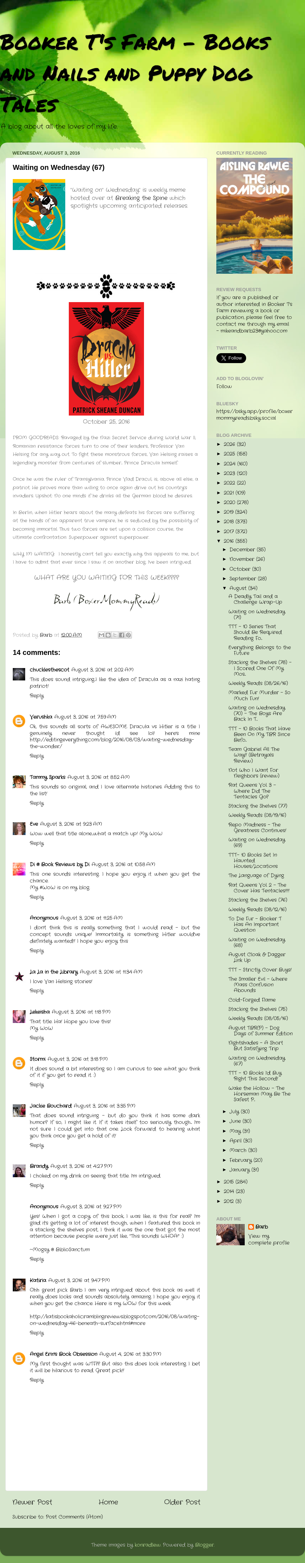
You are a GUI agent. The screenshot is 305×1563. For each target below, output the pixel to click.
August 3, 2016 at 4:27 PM (81, 1166)
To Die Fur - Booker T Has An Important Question (255, 925)
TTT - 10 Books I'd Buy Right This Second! (255, 1076)
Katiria (38, 1280)
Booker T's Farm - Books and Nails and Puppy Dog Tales (134, 72)
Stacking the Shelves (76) (257, 900)
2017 (229, 531)
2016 (229, 541)
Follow (224, 386)
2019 (229, 512)
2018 (229, 521)
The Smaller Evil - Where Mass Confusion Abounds (257, 985)
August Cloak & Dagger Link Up (256, 957)
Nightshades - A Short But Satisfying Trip (255, 1046)
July (235, 1111)
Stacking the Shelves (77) (257, 806)
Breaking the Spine (141, 198)
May (236, 1131)
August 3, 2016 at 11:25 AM (91, 918)
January (240, 1170)
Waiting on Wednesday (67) (256, 1061)
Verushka (41, 717)
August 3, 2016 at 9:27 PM (91, 1206)
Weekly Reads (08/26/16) (258, 683)
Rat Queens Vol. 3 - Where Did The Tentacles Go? (252, 791)
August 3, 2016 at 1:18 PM (81, 1012)
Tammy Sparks (47, 777)
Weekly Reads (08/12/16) (257, 909)
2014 (230, 1191)
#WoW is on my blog (64, 887)
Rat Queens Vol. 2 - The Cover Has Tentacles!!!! (258, 888)
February (241, 1160)
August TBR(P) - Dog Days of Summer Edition (260, 1031)
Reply (37, 695)
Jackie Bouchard (51, 1106)
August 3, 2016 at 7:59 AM (85, 717)
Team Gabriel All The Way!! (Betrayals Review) (253, 755)
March (238, 1150)
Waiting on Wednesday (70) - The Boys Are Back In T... (256, 714)
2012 (229, 1201)
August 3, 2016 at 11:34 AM (111, 972)
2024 (230, 464)
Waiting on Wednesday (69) (256, 842)
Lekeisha (40, 1012)
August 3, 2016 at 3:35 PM (104, 1106)
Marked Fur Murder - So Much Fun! (259, 695)
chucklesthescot (49, 670)
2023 (230, 473)
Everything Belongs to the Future (259, 650)
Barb (261, 1227)
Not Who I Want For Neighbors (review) (253, 773)
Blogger (204, 1545)
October (240, 569)
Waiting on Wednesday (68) (256, 942)
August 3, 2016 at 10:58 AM (123, 864)
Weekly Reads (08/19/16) (257, 815)
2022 (230, 483)
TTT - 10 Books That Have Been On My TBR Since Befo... (259, 734)
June (236, 1121)
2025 (230, 454)
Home (108, 1502)
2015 (229, 1182)
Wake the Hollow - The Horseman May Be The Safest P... (259, 1094)
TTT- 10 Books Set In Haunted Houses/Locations (253, 861)
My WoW (150, 833)
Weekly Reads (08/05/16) (258, 1018)
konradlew (148, 1545)
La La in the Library (54, 972)
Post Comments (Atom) (74, 1517)
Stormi (37, 1059)
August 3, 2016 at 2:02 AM (102, 670)
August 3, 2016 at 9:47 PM (79, 1280)
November (242, 559)
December (243, 549)
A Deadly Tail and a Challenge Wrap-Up (255, 599)
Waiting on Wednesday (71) (256, 614)
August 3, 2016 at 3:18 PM (78, 1059)
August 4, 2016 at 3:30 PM (130, 1354)
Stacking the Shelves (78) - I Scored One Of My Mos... (260, 668)
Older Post (182, 1502)
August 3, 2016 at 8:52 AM (98, 777)
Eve (34, 824)
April (236, 1141)
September (243, 578)
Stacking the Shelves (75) (257, 1009)
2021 (229, 493)
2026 (230, 444)
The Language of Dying (256, 875)
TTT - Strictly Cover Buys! (260, 970)
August (238, 588)
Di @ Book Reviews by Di (59, 864)
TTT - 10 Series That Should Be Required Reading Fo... (255, 632)
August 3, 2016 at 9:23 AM (71, 824)
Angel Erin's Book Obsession (63, 1354)
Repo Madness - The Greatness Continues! (257, 828)
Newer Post (32, 1502)
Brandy (39, 1166)
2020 (230, 502)
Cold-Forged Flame (252, 1000)
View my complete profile (268, 1239)
